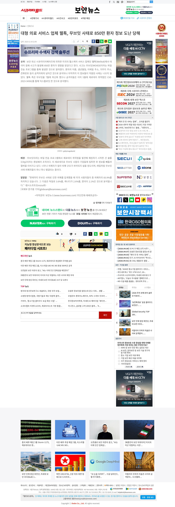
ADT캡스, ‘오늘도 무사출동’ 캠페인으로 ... (134, 278)
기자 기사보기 (102, 202)
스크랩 (44, 2)
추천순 (134, 287)
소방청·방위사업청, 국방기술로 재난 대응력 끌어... (41, 296)
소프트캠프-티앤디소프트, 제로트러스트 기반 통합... (41, 306)
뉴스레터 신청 (53, 2)
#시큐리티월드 (48, 18)
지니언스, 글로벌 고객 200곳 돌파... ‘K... (84, 306)
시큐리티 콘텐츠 (146, 18)
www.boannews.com (65, 195)
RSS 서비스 (110, 485)
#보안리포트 (73, 18)
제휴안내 (91, 485)
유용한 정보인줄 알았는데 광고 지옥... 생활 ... (86, 291)
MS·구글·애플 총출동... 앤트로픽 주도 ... (133, 281)
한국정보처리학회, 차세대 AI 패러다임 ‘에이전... (87, 301)
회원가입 (29, 2)
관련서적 (99, 485)
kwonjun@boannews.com (85, 498)
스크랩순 (147, 287)
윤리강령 (75, 485)
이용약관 (40, 485)
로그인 (23, 2)
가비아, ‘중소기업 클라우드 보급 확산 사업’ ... (39, 301)
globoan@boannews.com (53, 189)
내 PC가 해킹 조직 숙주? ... (134, 248)
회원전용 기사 (129, 18)
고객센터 (83, 485)
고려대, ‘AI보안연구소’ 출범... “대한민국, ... (134, 127)
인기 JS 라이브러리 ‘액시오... (135, 257)
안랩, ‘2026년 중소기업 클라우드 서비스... (134, 269)
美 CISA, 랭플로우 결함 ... (133, 260)
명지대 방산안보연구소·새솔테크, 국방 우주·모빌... (41, 291)
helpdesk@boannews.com (127, 492)
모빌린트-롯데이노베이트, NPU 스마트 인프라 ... (87, 296)
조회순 (121, 287)
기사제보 (37, 2)
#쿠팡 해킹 (85, 18)
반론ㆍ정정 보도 (148, 497)
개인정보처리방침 (51, 485)
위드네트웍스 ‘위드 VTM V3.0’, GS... (132, 272)
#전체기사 (34, 18)
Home (23, 26)
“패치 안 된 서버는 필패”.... (134, 254)
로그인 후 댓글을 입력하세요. (60, 315)
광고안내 (32, 485)
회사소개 (23, 485)
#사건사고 (61, 18)
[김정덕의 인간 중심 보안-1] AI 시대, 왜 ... (134, 130)
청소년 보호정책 (64, 485)
